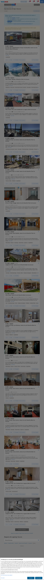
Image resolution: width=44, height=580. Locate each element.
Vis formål (2, 577)
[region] (22, 569)
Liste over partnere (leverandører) (6, 575)
